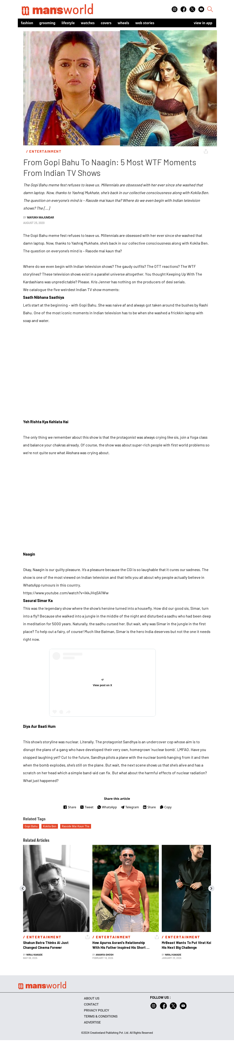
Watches (88, 23)
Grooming (47, 23)
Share (69, 807)
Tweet (86, 807)
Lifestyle (68, 23)
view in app (203, 23)
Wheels (123, 23)
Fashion (27, 23)
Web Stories (144, 23)
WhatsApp (107, 807)
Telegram (130, 807)
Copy (165, 807)
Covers (106, 23)
